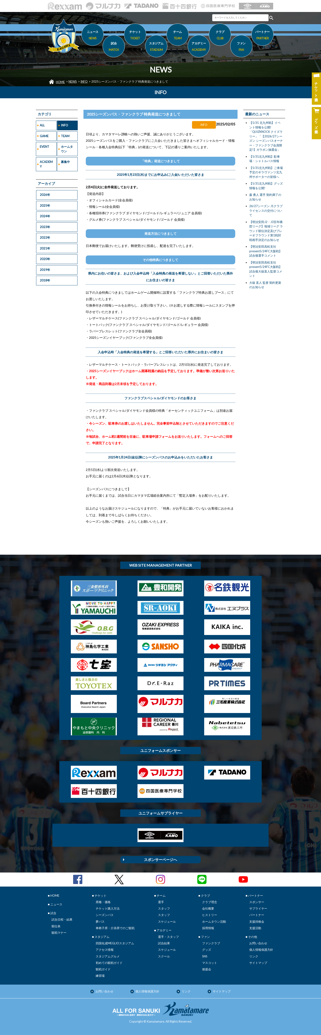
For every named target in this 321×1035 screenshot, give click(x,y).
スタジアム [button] (156, 47)
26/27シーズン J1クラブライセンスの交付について (266, 210)
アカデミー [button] (198, 47)
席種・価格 (103, 902)
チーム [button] (177, 35)
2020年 (45, 259)
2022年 (45, 237)
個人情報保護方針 (261, 949)
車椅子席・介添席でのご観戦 (115, 928)
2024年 (45, 216)
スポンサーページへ (160, 859)
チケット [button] (135, 35)
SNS (204, 956)
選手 (161, 902)
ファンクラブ (211, 943)
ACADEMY (46, 164)
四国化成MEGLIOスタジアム (115, 943)
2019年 (45, 270)
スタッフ (164, 908)
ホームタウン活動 (214, 921)
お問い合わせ (258, 943)
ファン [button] (241, 47)
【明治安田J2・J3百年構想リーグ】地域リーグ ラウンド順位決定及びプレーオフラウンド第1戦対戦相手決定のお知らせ (266, 231)
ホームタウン (67, 149)
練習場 (100, 975)
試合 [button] (113, 47)
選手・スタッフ (168, 937)
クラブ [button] (220, 35)
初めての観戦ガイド (109, 963)
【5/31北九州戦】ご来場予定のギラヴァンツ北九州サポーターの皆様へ (266, 172)
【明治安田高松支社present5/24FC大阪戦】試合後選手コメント (265, 251)
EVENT (44, 146)
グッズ (206, 949)
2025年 (45, 205)
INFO (84, 81)
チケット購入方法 (108, 908)
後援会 (206, 969)
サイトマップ (258, 963)
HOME (60, 82)
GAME (44, 136)
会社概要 (208, 908)
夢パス (100, 921)
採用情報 (208, 928)
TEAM (65, 136)
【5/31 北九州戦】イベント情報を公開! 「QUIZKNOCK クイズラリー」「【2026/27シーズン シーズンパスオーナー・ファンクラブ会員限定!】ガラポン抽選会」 (266, 136)
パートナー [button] (262, 35)
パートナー (256, 915)
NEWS (73, 81)
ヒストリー (209, 915)
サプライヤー (258, 908)
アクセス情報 (105, 949)
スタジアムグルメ (108, 956)
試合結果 (164, 943)
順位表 (56, 926)
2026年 (45, 195)
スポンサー (256, 902)
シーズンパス (105, 915)
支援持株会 (256, 921)
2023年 (45, 227)
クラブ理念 (209, 902)
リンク (253, 956)
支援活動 (255, 928)
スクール (164, 956)
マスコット (209, 963)
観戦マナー (59, 932)
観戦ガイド (103, 969)
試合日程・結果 (62, 919)
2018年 (45, 280)
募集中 (65, 162)
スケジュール (167, 921)
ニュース (92, 35)
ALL (42, 125)
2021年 (45, 248)
